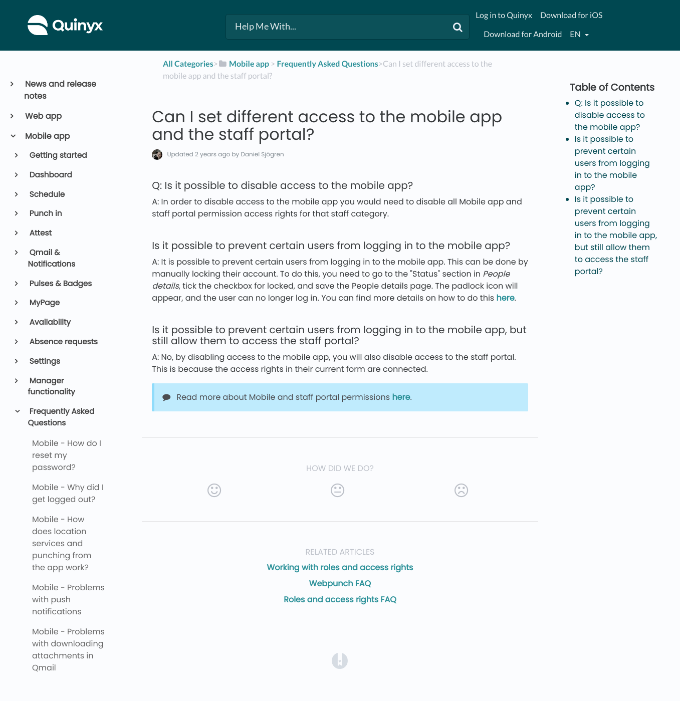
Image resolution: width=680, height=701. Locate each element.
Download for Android (523, 34)
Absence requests (63, 342)
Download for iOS (571, 15)
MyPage (44, 303)
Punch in (45, 213)
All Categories (188, 64)
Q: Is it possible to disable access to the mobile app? (610, 115)
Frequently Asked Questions (61, 417)
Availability (49, 322)
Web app (43, 116)
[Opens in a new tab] (340, 660)
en (576, 34)
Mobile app (47, 136)
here (506, 298)
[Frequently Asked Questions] (327, 64)
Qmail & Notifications (52, 259)
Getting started (57, 155)
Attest (40, 233)
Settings (44, 361)
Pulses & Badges (60, 284)
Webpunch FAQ (340, 583)
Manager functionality (51, 387)
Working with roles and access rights (340, 567)
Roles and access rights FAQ (340, 599)
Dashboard (50, 175)
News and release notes (60, 90)
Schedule (46, 194)
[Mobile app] (243, 64)
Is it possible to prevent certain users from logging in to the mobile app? (612, 163)
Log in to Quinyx (504, 15)
